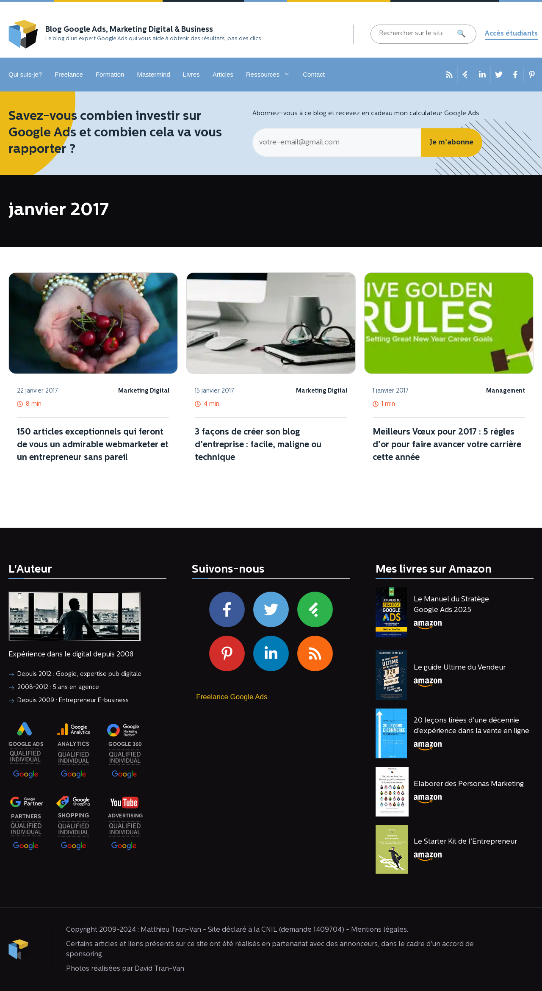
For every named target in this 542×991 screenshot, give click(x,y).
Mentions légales (379, 930)
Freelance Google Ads (231, 697)
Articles (223, 74)
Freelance (69, 74)
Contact (314, 74)
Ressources (271, 74)
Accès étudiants (511, 33)
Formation (110, 74)
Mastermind (153, 74)
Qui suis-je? (25, 74)
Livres (191, 74)
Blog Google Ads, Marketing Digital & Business (129, 30)
